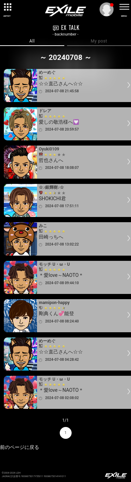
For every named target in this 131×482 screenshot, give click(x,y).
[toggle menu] (124, 7)
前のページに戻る (19, 447)
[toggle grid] (7, 7)
